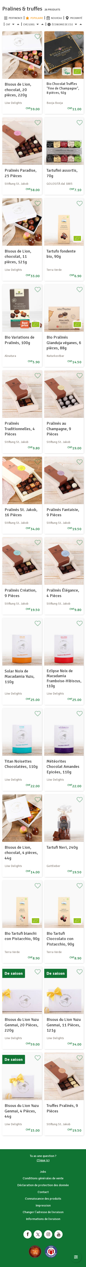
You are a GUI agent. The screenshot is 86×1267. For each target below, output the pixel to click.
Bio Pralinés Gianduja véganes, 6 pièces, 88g (64, 342)
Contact (43, 1192)
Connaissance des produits (43, 1199)
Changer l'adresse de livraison (43, 1212)
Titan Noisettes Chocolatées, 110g (21, 764)
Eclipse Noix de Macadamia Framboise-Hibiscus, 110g (64, 678)
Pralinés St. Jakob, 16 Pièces (21, 512)
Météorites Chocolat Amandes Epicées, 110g (63, 766)
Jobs (43, 1172)
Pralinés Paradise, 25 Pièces (20, 173)
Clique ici (43, 1160)
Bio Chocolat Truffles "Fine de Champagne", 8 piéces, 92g (63, 88)
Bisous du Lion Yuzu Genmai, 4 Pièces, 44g (22, 1111)
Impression (43, 1205)
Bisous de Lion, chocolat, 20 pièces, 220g (18, 89)
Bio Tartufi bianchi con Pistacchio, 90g (22, 936)
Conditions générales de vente (43, 1178)
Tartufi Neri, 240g (62, 847)
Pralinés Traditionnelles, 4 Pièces (20, 429)
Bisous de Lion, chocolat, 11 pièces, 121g (18, 256)
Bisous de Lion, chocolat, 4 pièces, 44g (21, 853)
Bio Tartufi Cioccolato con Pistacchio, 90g (60, 939)
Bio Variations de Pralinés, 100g (19, 340)
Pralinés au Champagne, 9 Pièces (59, 429)
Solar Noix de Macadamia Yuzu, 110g (19, 676)
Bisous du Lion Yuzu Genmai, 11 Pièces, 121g (64, 1025)
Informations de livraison (43, 1219)
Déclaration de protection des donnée (43, 1185)
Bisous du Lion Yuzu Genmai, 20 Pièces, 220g (22, 1025)
